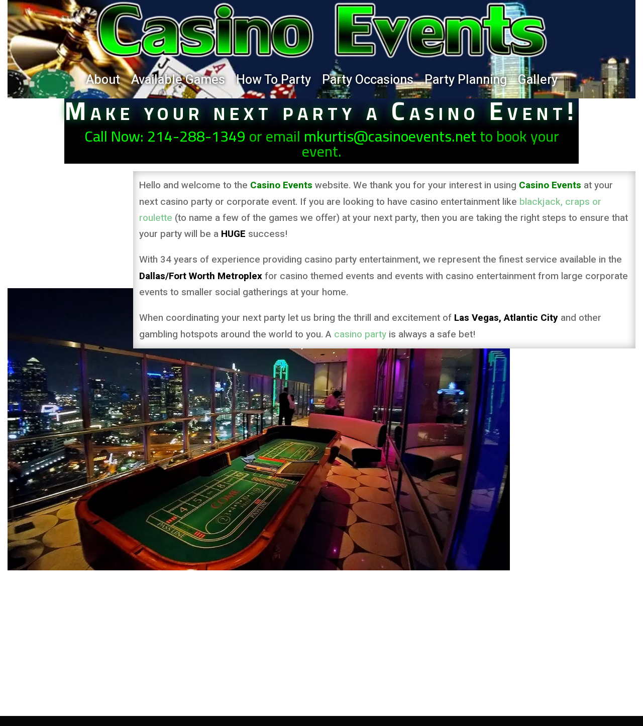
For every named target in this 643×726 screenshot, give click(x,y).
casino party (360, 334)
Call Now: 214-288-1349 (165, 136)
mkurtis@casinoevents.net (390, 136)
